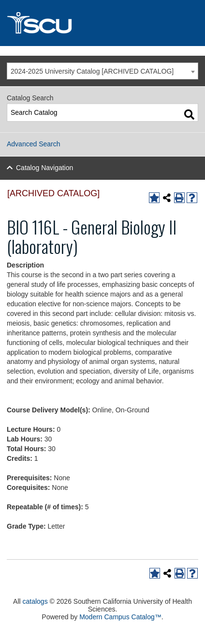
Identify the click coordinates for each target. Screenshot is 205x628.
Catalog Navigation (44, 168)
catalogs (35, 601)
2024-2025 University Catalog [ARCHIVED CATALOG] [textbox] (92, 71)
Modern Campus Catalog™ (120, 617)
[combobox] (102, 71)
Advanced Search (33, 144)
